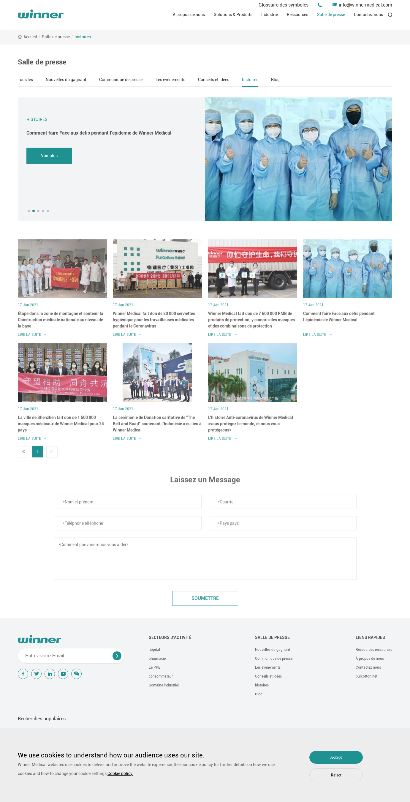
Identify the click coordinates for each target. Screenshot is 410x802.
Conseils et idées (213, 79)
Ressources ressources (374, 650)
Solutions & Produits (233, 14)
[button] (29, 211)
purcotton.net (366, 676)
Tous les (25, 79)
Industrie (269, 14)
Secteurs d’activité (170, 637)
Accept (336, 757)
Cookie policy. (120, 773)
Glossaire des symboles (283, 5)
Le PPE (154, 667)
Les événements (170, 79)
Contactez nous (368, 14)
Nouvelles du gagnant (66, 79)
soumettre (205, 601)
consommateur (161, 676)
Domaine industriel (164, 685)
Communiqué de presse (121, 79)
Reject (336, 775)
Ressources (297, 14)
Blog (275, 79)
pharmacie (157, 658)
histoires (83, 36)
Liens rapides (370, 637)
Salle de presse (331, 14)
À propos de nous (189, 14)
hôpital (154, 650)
